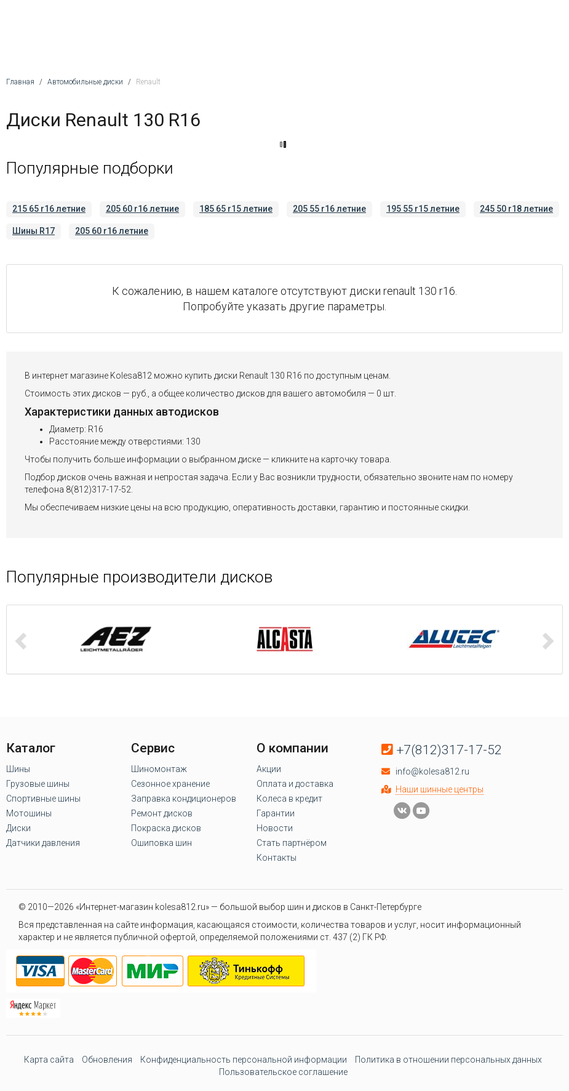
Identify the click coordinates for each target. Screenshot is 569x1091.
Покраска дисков (166, 828)
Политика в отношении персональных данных (448, 1060)
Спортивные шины (43, 798)
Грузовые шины (38, 784)
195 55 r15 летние (423, 209)
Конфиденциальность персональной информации (243, 1060)
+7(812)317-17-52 (449, 750)
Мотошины (29, 813)
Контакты (276, 858)
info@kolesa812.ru (432, 771)
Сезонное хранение (170, 784)
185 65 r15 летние (236, 209)
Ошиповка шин (161, 843)
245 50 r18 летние (516, 209)
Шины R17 (33, 231)
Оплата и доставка (295, 784)
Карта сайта (49, 1060)
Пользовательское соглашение (283, 1072)
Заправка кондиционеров (183, 798)
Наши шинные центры (439, 789)
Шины (18, 769)
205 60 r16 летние (142, 209)
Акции (269, 769)
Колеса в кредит (289, 798)
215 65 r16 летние (49, 209)
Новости (275, 828)
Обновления (107, 1060)
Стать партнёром (292, 843)
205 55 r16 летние (329, 209)
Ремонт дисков (162, 813)
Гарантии (276, 813)
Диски (18, 828)
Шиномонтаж (159, 769)
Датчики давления (43, 843)
